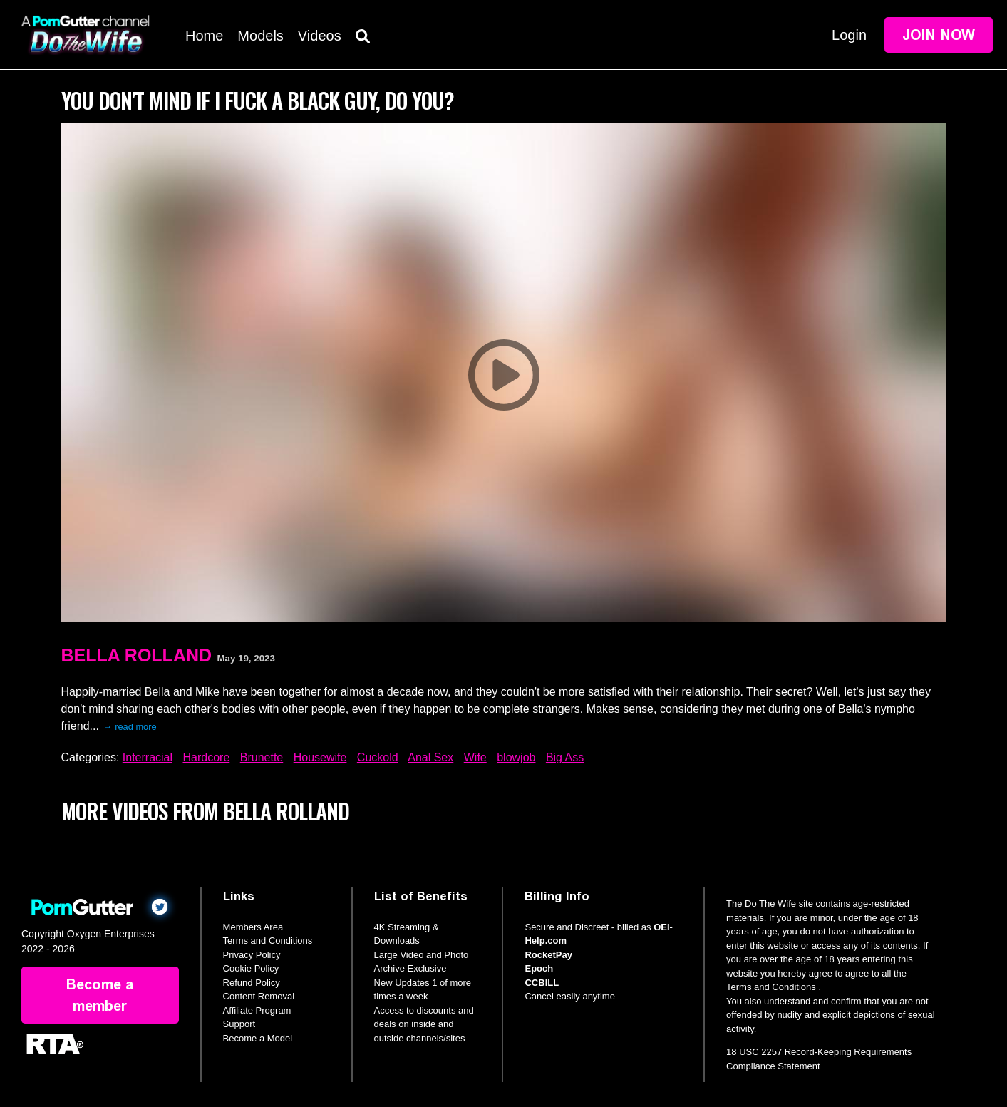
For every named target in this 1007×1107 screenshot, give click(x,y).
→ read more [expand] (130, 726)
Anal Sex (430, 757)
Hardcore (205, 757)
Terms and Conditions (268, 940)
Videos (319, 35)
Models (260, 35)
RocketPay (548, 954)
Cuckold (377, 757)
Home (204, 35)
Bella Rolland (136, 655)
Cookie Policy (251, 968)
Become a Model (258, 1038)
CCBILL (542, 982)
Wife (475, 757)
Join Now (938, 34)
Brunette (261, 757)
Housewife (320, 757)
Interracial (147, 757)
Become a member (99, 995)
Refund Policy (251, 982)
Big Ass (565, 757)
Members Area (253, 927)
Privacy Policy (252, 954)
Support (239, 1024)
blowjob (516, 757)
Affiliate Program (257, 1010)
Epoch (539, 968)
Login (849, 35)
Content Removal (258, 996)
